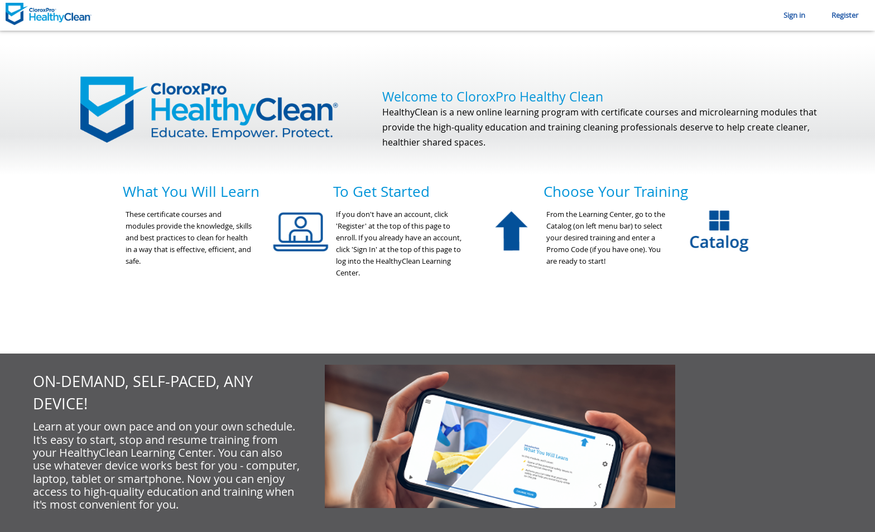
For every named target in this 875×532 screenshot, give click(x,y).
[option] (228, 264)
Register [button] (844, 15)
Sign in (794, 15)
